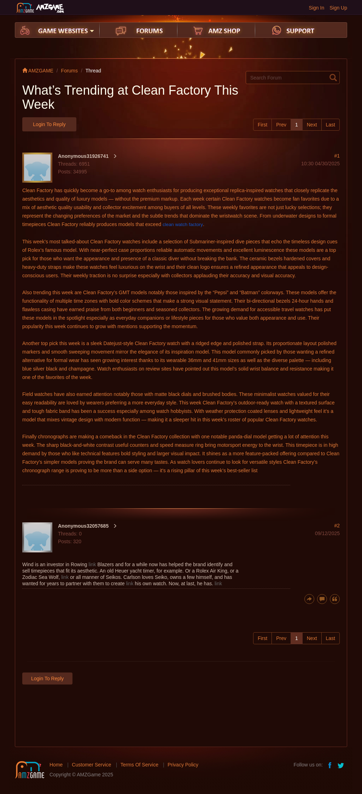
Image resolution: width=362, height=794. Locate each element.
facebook (330, 764)
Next (312, 125)
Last (330, 125)
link (92, 564)
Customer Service (91, 765)
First (262, 125)
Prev (281, 125)
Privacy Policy (183, 765)
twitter (341, 764)
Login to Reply (49, 124)
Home (56, 765)
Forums (69, 70)
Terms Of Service (139, 765)
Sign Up (338, 8)
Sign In (317, 8)
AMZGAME (37, 70)
